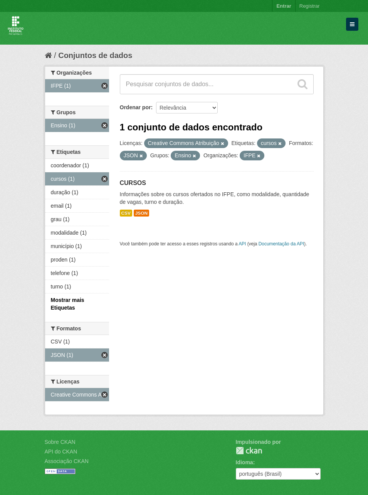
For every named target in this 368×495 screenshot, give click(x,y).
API (242, 244)
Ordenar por (135, 107)
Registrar (309, 6)
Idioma (244, 462)
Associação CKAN (67, 461)
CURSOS (133, 183)
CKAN (249, 451)
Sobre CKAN (60, 442)
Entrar (283, 6)
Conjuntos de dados (95, 55)
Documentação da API (281, 244)
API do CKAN (61, 451)
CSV (126, 213)
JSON (141, 213)
